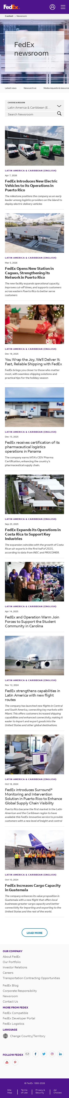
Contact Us (10, 1001)
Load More (35, 933)
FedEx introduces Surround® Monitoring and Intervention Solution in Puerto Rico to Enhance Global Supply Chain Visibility (33, 796)
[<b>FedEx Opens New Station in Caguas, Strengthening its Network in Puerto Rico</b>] (34, 233)
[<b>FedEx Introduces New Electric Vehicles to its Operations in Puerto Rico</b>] (34, 145)
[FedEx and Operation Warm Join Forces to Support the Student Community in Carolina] (34, 581)
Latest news (10, 88)
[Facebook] (35, 1054)
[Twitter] (44, 1054)
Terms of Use (24, 1091)
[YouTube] (7, 1062)
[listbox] (34, 105)
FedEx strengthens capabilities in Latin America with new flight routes (32, 695)
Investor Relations (15, 967)
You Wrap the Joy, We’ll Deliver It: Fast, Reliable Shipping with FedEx (33, 361)
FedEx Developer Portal (19, 1018)
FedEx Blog (10, 985)
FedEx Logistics (13, 1023)
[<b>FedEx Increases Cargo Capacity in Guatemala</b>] (34, 850)
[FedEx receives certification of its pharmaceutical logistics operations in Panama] (34, 407)
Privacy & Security (40, 1091)
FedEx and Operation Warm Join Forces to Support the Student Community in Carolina (32, 621)
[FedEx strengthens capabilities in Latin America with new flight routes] (34, 655)
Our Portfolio (12, 962)
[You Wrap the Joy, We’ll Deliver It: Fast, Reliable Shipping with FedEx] (34, 324)
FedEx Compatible (15, 1013)
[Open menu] (63, 7)
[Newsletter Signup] (27, 1054)
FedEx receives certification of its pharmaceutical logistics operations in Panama (32, 447)
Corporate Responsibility (20, 990)
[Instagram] (52, 1054)
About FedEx (11, 956)
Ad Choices (58, 1091)
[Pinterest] (15, 1062)
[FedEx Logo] (12, 7)
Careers (8, 972)
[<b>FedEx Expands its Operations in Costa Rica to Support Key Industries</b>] (34, 494)
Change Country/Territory (24, 1036)
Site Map (9, 1091)
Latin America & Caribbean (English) (30, 170)
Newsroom (22, 16)
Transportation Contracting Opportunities (31, 978)
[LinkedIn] (60, 1054)
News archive (30, 88)
